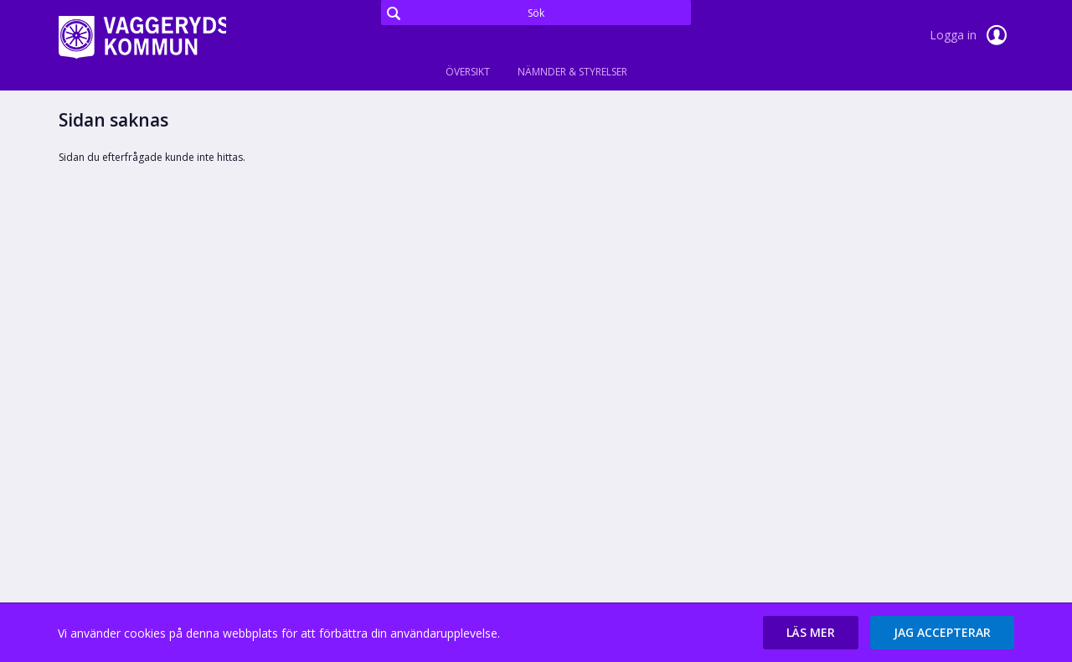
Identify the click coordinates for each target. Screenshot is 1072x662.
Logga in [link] (971, 35)
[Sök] (536, 12)
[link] (142, 37)
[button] (810, 632)
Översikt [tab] (468, 72)
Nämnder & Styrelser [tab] (572, 72)
